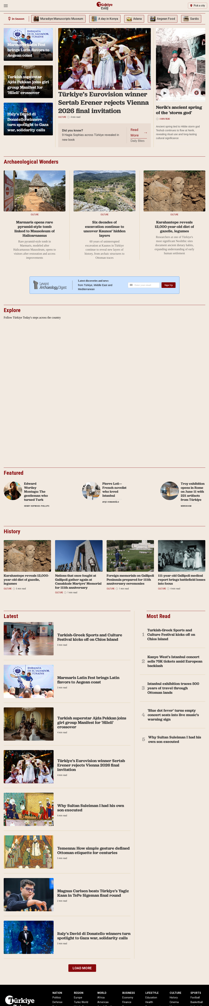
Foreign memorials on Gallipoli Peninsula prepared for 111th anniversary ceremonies (130, 579)
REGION (78, 993)
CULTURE (175, 993)
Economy (127, 997)
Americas (103, 1002)
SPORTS (196, 993)
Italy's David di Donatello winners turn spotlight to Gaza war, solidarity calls (93, 935)
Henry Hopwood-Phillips (36, 506)
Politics (56, 997)
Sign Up (168, 285)
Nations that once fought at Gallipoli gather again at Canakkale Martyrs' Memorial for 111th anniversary (78, 581)
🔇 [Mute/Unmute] (196, 92)
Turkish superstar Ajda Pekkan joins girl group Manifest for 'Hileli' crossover (91, 722)
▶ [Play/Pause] (165, 92)
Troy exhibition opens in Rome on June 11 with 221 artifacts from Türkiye (193, 492)
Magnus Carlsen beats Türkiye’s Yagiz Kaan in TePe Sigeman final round (93, 893)
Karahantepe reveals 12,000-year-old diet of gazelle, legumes (174, 226)
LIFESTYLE (152, 993)
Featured (13, 473)
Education (151, 997)
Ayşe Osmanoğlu (110, 502)
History (174, 997)
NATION (57, 993)
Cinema (174, 1002)
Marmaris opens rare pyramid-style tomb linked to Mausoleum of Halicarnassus (34, 229)
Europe (78, 997)
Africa (101, 997)
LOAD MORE (82, 968)
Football (195, 997)
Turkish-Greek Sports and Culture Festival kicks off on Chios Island (89, 637)
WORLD (101, 993)
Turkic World (81, 1002)
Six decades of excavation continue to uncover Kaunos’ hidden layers (104, 229)
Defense (57, 1002)
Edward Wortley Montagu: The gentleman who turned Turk (36, 492)
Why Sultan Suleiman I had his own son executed (90, 807)
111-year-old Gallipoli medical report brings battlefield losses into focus (181, 579)
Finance (126, 1002)
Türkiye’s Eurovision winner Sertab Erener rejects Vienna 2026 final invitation (103, 102)
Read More (134, 132)
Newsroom (186, 506)
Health (149, 1002)
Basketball (197, 1002)
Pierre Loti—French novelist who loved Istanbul (114, 489)
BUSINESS (128, 993)
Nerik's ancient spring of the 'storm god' (179, 110)
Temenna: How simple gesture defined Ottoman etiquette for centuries (93, 850)
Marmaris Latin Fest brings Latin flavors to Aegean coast (88, 680)
